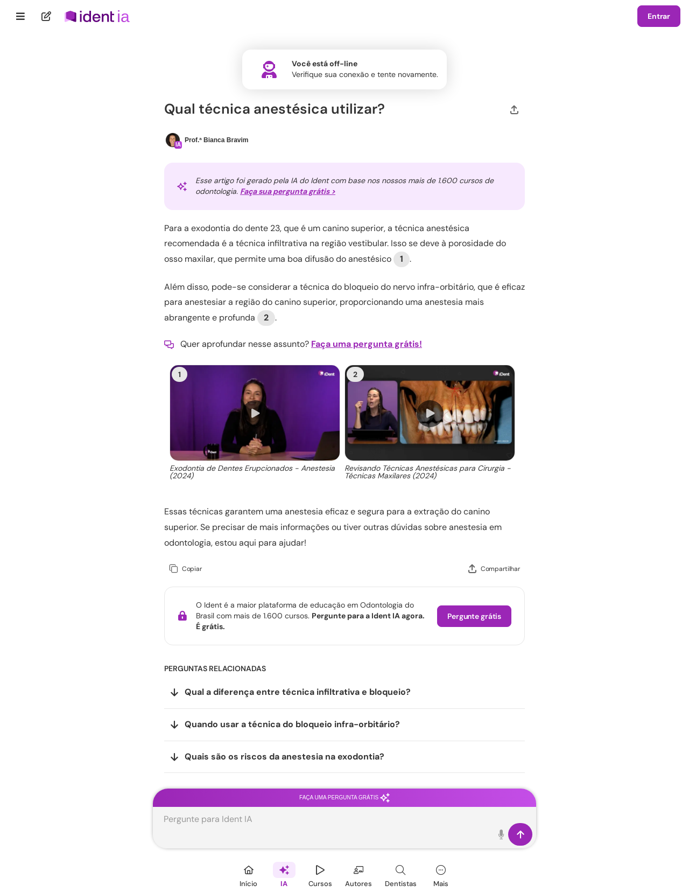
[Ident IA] (284, 874)
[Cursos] (320, 874)
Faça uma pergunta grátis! (366, 344)
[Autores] (358, 874)
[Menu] (21, 16)
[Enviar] (520, 834)
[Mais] (441, 874)
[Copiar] (185, 569)
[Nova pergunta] (46, 16)
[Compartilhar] (514, 109)
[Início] (248, 874)
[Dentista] (401, 874)
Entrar (659, 16)
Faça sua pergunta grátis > (287, 191)
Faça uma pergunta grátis (344, 797)
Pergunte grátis (474, 616)
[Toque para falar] (501, 834)
